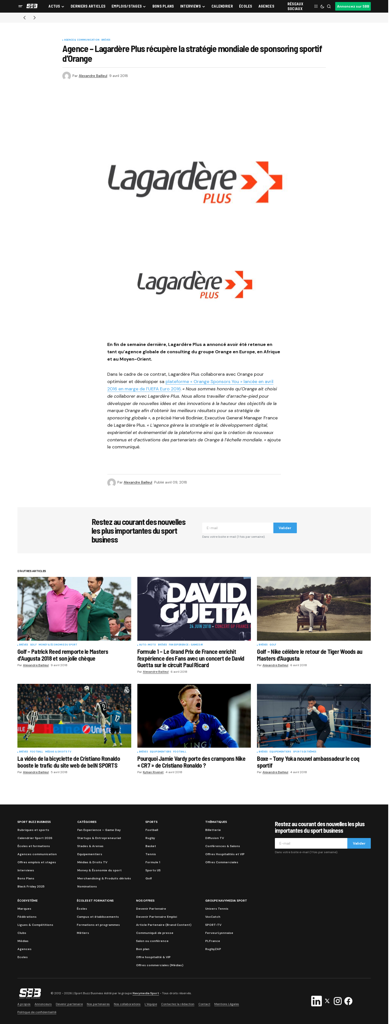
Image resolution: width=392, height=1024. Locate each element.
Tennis (150, 854)
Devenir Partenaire (151, 909)
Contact (204, 1004)
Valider (285, 528)
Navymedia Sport (146, 993)
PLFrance (212, 941)
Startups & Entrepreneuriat (99, 838)
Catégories (86, 822)
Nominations (87, 886)
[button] (20, 6)
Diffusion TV (214, 838)
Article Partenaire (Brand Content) (163, 925)
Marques (24, 909)
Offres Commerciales (221, 862)
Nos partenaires (98, 1004)
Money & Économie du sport (58, 645)
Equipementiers (160, 752)
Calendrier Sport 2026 (34, 838)
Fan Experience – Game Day (99, 830)
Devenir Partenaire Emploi (156, 917)
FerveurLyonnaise (219, 933)
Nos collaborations (127, 1004)
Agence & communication (81, 40)
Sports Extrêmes (305, 752)
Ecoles (22, 957)
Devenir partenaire (69, 1004)
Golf (33, 645)
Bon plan (142, 949)
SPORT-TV (213, 925)
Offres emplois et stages (36, 862)
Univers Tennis (216, 909)
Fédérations (27, 917)
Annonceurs (43, 1004)
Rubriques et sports (33, 830)
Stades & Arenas (90, 846)
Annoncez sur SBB (353, 6)
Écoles (82, 909)
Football (36, 752)
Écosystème (27, 901)
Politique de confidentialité (36, 1012)
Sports (151, 822)
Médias (23, 941)
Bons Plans (25, 878)
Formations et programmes (98, 925)
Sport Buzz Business (33, 822)
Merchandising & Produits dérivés (104, 878)
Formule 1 (152, 862)
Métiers (83, 933)
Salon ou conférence (152, 941)
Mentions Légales (226, 1004)
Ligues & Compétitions (35, 925)
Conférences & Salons (222, 846)
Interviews (25, 870)
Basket (150, 846)
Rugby (150, 838)
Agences (24, 949)
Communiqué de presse (154, 933)
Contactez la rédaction (177, 1004)
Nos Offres (145, 901)
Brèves (105, 40)
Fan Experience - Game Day (186, 645)
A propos (24, 1004)
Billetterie (213, 830)
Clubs (21, 933)
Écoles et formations (33, 846)
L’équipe (151, 1004)
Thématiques (216, 822)
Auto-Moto (147, 645)
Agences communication (37, 854)
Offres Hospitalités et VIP (225, 854)
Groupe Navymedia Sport (226, 901)
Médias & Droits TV (58, 752)
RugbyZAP (213, 949)
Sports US (153, 870)
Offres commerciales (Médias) (159, 965)
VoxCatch (212, 917)
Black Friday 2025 (30, 886)
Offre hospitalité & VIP (153, 957)
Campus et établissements (98, 917)
